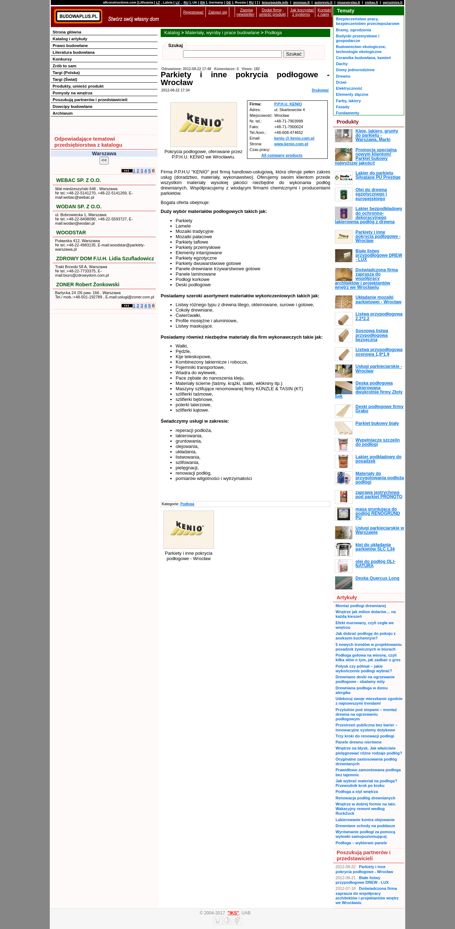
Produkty (348, 122)
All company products (282, 155)
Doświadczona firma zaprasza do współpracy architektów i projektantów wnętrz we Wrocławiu (366, 278)
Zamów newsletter (245, 12)
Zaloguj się (217, 12)
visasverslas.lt (348, 2)
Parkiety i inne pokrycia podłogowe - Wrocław (378, 237)
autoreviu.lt (323, 2)
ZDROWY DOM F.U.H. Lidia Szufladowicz (105, 258)
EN (202, 2)
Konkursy (62, 59)
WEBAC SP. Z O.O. (78, 180)
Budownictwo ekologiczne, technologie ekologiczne (361, 49)
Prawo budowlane (70, 45)
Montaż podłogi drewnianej (361, 606)
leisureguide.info (275, 2)
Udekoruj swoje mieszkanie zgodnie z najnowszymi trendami (369, 700)
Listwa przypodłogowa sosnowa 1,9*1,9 (378, 351)
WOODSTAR (71, 232)
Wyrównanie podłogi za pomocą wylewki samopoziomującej (365, 834)
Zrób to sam (64, 65)
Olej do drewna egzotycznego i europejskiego (371, 194)
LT (158, 2)
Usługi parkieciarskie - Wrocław (378, 368)
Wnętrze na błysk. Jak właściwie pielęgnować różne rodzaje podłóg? (369, 750)
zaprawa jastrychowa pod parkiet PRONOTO (378, 494)
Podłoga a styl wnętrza (357, 791)
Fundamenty (347, 113)
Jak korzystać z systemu (302, 12)
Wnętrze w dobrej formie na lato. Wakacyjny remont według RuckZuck (366, 809)
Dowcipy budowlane (72, 106)
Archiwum (63, 113)
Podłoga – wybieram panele (361, 843)
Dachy (342, 64)
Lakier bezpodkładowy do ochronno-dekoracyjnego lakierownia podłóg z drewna (368, 215)
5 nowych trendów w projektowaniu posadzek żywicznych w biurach (369, 646)
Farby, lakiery (348, 101)
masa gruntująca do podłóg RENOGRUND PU (377, 514)
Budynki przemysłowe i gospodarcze (357, 38)
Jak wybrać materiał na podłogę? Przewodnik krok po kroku (366, 783)
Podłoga (273, 32)
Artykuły (347, 597)
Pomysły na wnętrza (72, 92)
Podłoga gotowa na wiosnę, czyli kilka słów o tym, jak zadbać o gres (368, 657)
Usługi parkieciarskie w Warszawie (379, 530)
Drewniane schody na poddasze (365, 826)
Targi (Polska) (66, 72)
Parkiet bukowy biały (377, 423)
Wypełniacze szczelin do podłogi (377, 442)
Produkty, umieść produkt (78, 86)
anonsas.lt (301, 2)
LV (178, 2)
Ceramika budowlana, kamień (363, 58)
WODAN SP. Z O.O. (79, 206)
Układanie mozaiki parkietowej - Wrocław (378, 299)
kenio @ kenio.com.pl (294, 138)
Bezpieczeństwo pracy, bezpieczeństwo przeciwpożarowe (368, 21)
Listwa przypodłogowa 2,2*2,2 (378, 316)
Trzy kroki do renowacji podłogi (365, 736)
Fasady (342, 107)
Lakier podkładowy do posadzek (378, 459)
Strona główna (67, 32)
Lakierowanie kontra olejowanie (365, 820)
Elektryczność (349, 88)
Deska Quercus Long (377, 578)
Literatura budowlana (74, 52)
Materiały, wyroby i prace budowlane (222, 32)
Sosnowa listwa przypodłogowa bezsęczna (371, 335)
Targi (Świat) (65, 79)
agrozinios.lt (392, 2)
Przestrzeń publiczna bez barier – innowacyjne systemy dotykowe (366, 727)
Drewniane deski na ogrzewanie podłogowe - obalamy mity (365, 679)
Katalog (172, 32)
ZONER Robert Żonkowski (87, 284)
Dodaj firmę (272, 10)
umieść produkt (272, 14)
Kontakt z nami (324, 12)
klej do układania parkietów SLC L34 (375, 547)
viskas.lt (371, 2)
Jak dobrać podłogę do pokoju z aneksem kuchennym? (366, 635)
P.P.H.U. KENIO (288, 104)
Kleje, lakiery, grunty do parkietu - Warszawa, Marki (376, 135)
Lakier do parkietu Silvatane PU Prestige (378, 175)
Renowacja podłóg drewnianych (365, 798)
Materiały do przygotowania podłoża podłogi (379, 478)
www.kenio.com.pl (291, 144)
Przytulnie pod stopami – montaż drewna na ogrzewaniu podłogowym (366, 714)
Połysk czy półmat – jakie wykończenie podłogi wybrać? (364, 668)
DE (228, 2)
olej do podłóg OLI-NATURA (375, 563)
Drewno (343, 76)
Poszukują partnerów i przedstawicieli (90, 99)
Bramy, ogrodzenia (353, 30)
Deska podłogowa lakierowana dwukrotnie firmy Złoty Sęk (368, 390)
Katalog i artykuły (70, 38)
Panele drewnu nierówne (359, 742)
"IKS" (233, 912)
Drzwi (341, 82)
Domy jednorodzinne (355, 70)
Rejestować (193, 12)
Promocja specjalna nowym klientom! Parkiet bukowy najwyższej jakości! (366, 156)
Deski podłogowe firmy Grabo (379, 408)
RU (185, 2)
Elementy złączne (352, 94)
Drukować (320, 90)
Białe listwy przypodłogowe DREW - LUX (378, 255)
